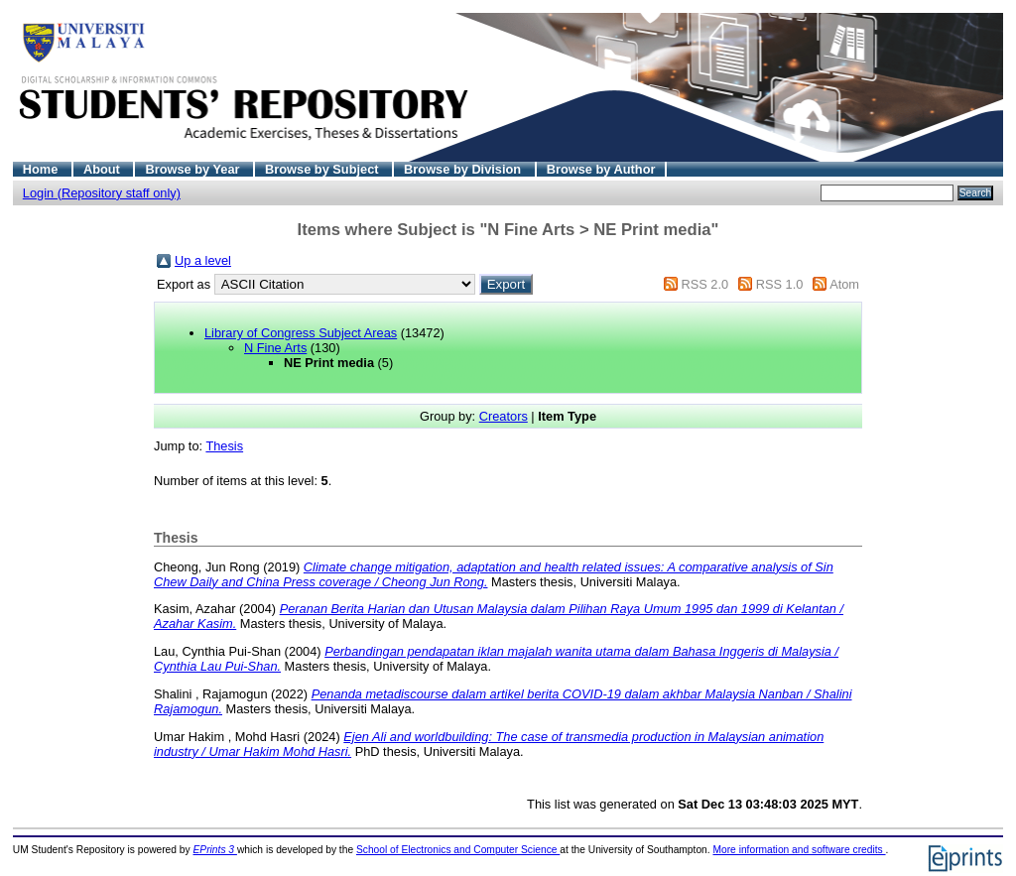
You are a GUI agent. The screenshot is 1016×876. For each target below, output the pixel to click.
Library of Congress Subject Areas (300, 332)
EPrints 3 (215, 849)
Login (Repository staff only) (102, 193)
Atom (844, 284)
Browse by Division (464, 169)
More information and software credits (798, 849)
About (103, 169)
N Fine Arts (275, 347)
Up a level (203, 260)
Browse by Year (194, 169)
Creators (503, 416)
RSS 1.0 (780, 284)
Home (42, 169)
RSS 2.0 (704, 284)
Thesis (224, 445)
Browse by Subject (323, 169)
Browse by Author (601, 169)
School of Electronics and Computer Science (458, 849)
